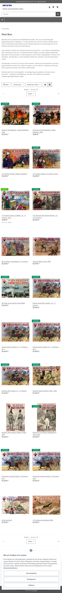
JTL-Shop (34, 590)
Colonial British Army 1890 (42, 261)
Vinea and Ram (7, 520)
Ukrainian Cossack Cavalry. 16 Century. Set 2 (46, 477)
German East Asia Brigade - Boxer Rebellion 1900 (44, 131)
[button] (49, 7)
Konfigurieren (31, 579)
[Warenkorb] (57, 7)
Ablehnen (31, 585)
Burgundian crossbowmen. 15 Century (15, 261)
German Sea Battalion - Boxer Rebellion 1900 (15, 131)
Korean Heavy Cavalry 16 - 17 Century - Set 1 (15, 348)
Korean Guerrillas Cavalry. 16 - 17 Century (44, 304)
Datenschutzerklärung (10, 568)
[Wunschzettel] (53, 7)
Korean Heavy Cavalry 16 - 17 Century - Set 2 (46, 348)
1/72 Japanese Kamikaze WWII (43, 520)
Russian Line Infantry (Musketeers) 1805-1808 (44, 433)
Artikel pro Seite (32, 85)
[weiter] (58, 93)
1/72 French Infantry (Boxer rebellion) (14, 174)
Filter (6, 85)
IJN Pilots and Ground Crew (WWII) (13, 303)
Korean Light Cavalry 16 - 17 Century (14, 391)
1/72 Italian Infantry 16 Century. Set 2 (45, 174)
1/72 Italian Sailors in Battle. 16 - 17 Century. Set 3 (14, 217)
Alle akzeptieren (31, 573)
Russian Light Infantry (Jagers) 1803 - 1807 (14, 433)
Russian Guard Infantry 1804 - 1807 (45, 391)
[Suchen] (29, 14)
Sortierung (17, 85)
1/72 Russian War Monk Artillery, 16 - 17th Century (45, 217)
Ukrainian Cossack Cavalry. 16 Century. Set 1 (15, 477)
